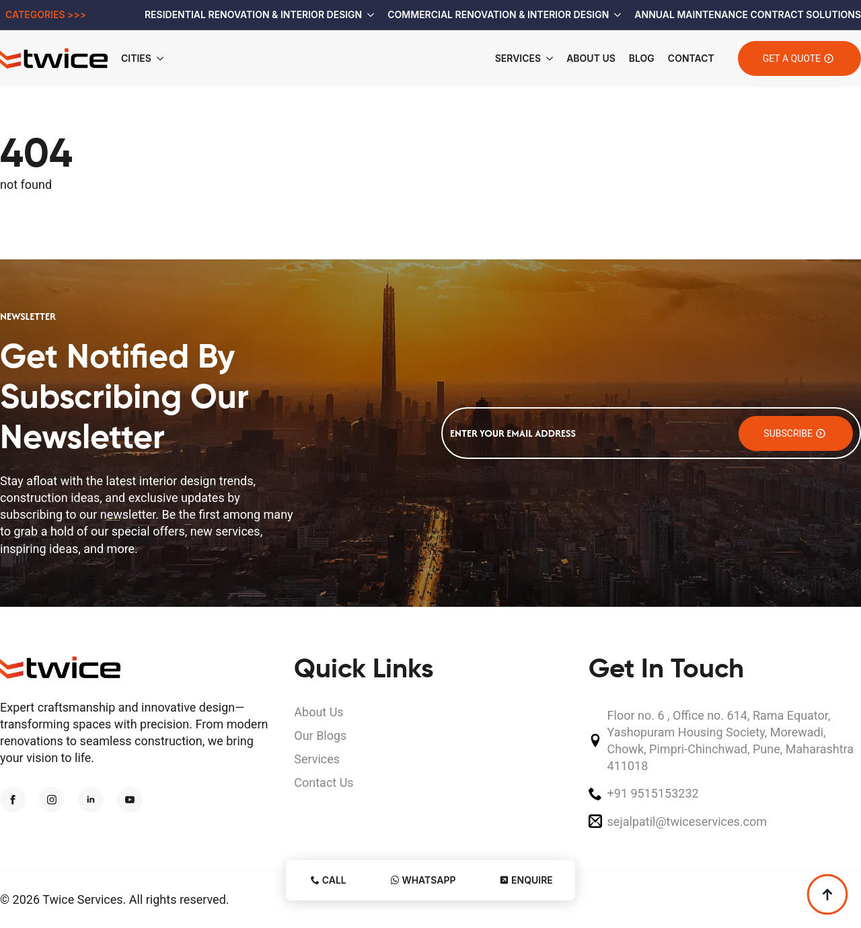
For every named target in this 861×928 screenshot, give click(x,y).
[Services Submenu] (547, 58)
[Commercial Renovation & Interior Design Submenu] (615, 15)
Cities (136, 58)
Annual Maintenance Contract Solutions (747, 14)
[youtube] (130, 799)
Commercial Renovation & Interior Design (498, 14)
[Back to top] (827, 894)
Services (518, 58)
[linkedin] (91, 799)
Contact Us (323, 782)
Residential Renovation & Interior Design (253, 14)
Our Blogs (320, 735)
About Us (590, 58)
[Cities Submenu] (164, 58)
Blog (641, 58)
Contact (691, 58)
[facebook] (13, 799)
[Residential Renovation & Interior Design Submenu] (368, 15)
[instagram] (52, 799)
